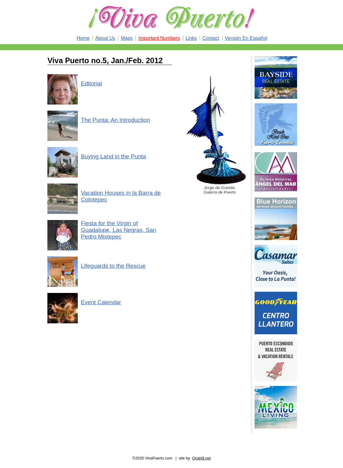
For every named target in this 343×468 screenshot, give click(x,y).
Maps (127, 38)
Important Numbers (159, 38)
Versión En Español (246, 38)
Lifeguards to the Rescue (113, 266)
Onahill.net (201, 458)
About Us (105, 38)
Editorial (91, 83)
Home (83, 38)
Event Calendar (101, 302)
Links (191, 38)
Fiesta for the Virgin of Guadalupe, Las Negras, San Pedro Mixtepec (118, 230)
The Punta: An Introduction (115, 120)
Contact (210, 38)
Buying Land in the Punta (113, 156)
